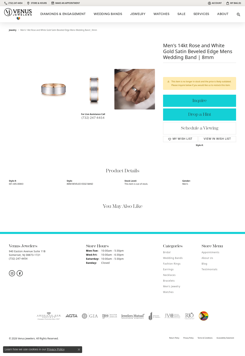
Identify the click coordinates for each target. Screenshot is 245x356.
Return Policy (174, 338)
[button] (215, 3)
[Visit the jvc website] (172, 316)
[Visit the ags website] (48, 316)
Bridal (167, 252)
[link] (13, 3)
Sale (181, 14)
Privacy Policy (188, 338)
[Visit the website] (204, 316)
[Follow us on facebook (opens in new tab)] (20, 273)
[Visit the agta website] (71, 316)
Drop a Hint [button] (199, 114)
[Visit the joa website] (154, 316)
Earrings (168, 269)
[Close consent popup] (79, 349)
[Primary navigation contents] (134, 14)
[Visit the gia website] (90, 316)
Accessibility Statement (225, 338)
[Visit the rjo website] (189, 316)
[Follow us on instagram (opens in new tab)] (12, 273)
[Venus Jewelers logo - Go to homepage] (18, 14)
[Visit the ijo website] (109, 316)
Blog (204, 263)
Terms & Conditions (205, 338)
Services (201, 14)
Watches (161, 14)
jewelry (12, 30)
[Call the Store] (18, 258)
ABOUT (222, 14)
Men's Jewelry (171, 286)
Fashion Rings (172, 263)
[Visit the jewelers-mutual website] (132, 316)
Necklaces (169, 275)
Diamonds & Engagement (63, 14)
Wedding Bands (108, 14)
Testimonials (209, 269)
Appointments (210, 252)
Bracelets (169, 280)
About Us (207, 258)
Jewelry (137, 14)
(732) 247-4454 (93, 118)
